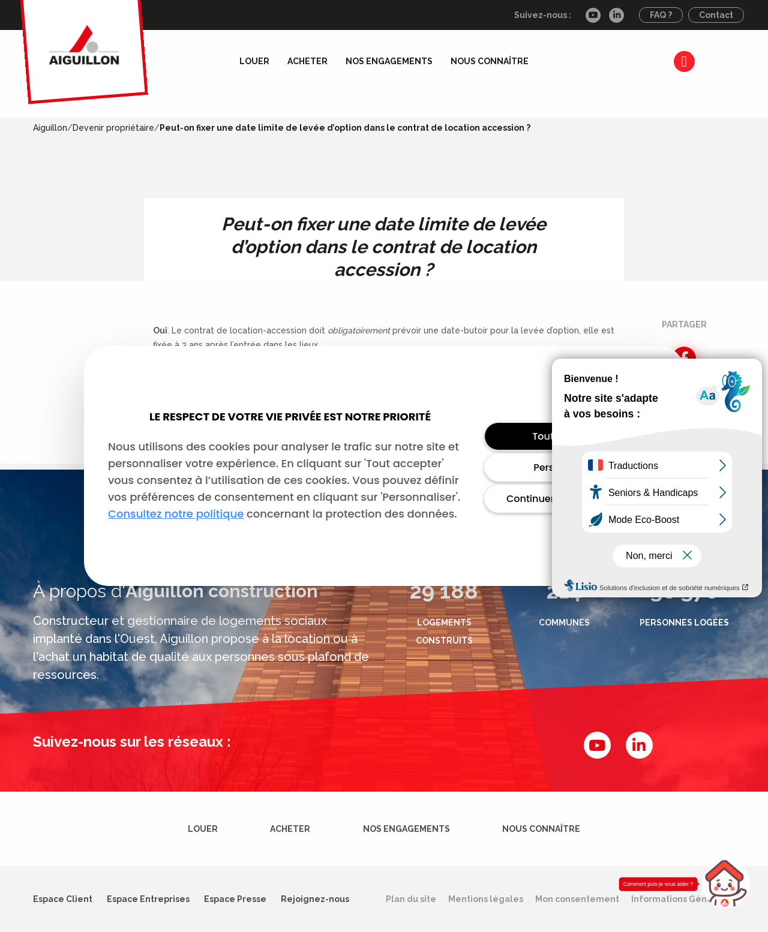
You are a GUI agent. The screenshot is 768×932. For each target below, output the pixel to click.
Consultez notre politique (176, 513)
